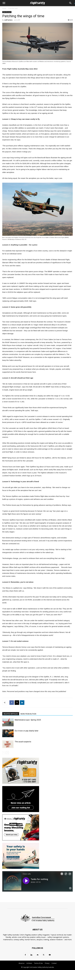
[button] (3, 3)
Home (4, 8)
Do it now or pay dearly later (26, 731)
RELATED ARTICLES (11, 714)
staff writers (8, 20)
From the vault (13, 8)
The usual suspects (23, 741)
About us (21, 963)
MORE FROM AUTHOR (28, 714)
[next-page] (7, 752)
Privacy (47, 963)
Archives (29, 963)
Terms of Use (38, 963)
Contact (54, 963)
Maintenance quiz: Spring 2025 (28, 720)
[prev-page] (3, 752)
